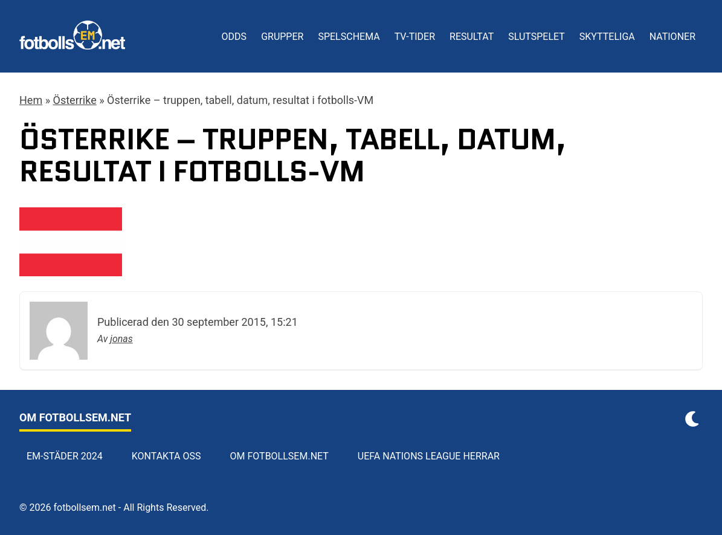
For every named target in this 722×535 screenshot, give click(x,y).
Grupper (282, 36)
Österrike (75, 100)
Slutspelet (536, 36)
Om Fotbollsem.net (279, 456)
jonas (121, 339)
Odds (234, 36)
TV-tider (415, 36)
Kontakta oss (166, 456)
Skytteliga (607, 36)
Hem (30, 100)
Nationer (672, 36)
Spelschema (348, 36)
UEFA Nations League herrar (429, 456)
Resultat (472, 36)
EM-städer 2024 (65, 456)
